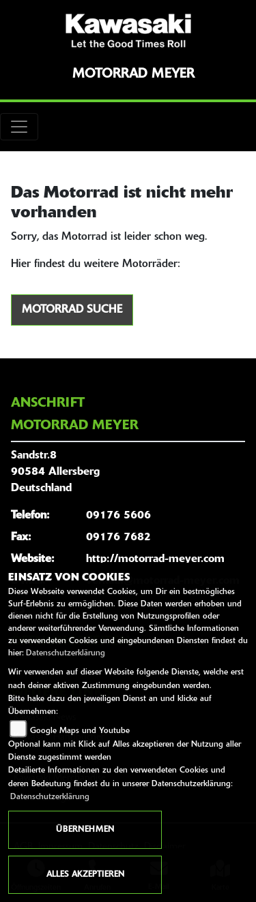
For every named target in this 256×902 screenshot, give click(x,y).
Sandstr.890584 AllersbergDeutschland (55, 472)
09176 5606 (118, 515)
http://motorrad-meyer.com (155, 559)
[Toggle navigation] (19, 126)
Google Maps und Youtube (80, 731)
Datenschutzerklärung (65, 653)
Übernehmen (85, 830)
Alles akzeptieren (85, 875)
